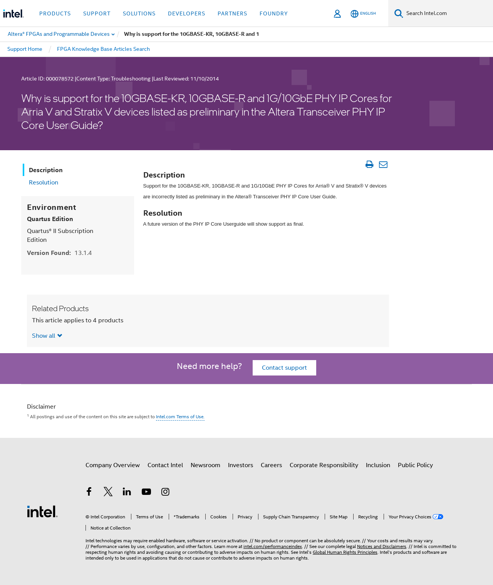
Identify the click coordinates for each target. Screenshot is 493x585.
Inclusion (378, 465)
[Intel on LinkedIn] (127, 493)
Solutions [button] (139, 13)
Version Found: (59, 253)
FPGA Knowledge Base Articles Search (103, 48)
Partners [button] (232, 13)
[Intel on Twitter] (108, 493)
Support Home (24, 48)
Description (46, 170)
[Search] (398, 13)
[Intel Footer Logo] (42, 511)
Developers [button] (186, 13)
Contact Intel (165, 465)
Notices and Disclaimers (381, 546)
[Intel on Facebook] (89, 493)
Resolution (43, 182)
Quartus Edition (50, 219)
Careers (271, 465)
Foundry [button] (274, 13)
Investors (240, 465)
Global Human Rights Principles (345, 552)
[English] (363, 13)
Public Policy (415, 465)
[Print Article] (369, 164)
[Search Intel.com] (448, 13)
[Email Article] (383, 164)
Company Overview (113, 465)
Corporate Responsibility (324, 465)
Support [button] (97, 13)
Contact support (284, 368)
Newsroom (205, 465)
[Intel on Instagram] (165, 493)
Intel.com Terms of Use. (180, 416)
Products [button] (55, 13)
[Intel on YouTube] (146, 493)
